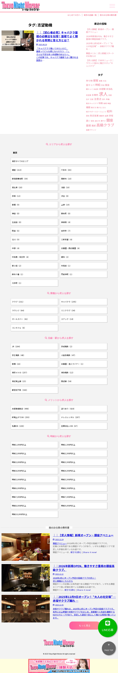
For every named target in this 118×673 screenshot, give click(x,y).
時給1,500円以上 (68, 444)
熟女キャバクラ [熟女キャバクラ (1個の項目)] (92, 103)
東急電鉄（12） (67, 372)
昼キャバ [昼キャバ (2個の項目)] (90, 85)
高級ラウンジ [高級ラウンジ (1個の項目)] (91, 130)
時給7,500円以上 (68, 497)
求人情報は (58, 581)
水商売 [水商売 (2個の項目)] (95, 95)
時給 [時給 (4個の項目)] (97, 84)
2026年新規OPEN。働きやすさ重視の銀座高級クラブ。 (100, 37)
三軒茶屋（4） (67, 239)
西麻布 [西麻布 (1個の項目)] (101, 116)
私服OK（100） (18, 426)
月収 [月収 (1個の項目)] (102, 85)
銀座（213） (17, 170)
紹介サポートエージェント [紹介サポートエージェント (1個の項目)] (96, 112)
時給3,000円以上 (19, 462)
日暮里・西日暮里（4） (71, 248)
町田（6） (16, 230)
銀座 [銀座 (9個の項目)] (109, 120)
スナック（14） (67, 319)
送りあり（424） (68, 408)
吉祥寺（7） (66, 230)
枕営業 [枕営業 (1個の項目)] (88, 95)
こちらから (68, 581)
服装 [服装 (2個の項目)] (107, 85)
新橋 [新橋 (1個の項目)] (100, 81)
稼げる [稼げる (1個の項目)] (99, 107)
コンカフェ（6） (19, 327)
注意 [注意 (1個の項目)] (91, 99)
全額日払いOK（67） (70, 426)
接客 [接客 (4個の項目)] (95, 80)
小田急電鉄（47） (68, 355)
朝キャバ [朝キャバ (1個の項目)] (89, 89)
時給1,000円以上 (19, 444)
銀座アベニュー (60, 543)
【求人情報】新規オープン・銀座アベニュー (100, 30)
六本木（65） (67, 170)
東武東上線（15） (19, 381)
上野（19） (66, 204)
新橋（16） (17, 364)
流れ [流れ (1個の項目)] (103, 99)
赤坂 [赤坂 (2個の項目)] (111, 116)
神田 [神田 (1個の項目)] (109, 103)
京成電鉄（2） (67, 346)
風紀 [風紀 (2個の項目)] (94, 126)
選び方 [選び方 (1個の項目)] (97, 121)
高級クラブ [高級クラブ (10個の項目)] (105, 125)
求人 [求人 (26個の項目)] (103, 94)
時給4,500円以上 (68, 470)
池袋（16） (66, 187)
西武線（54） (67, 381)
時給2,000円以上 (19, 453)
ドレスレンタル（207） (71, 417)
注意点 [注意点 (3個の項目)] (97, 99)
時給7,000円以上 (19, 497)
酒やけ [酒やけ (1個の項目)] (103, 121)
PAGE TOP (109, 646)
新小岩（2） (17, 265)
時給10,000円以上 (19, 514)
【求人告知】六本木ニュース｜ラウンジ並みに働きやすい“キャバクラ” (100, 63)
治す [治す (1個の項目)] (87, 99)
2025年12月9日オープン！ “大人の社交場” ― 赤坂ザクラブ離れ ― (100, 46)
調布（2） (65, 257)
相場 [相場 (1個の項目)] (105, 103)
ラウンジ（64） (18, 310)
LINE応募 (107, 625)
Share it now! (90, 552)
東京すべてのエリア (20, 161)
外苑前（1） (66, 265)
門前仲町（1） (67, 274)
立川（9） (16, 239)
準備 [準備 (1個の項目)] (107, 99)
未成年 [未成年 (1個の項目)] (95, 89)
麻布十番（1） (18, 274)
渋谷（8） (65, 196)
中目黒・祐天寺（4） (21, 257)
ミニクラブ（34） (68, 310)
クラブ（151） (18, 301)
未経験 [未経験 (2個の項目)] (102, 89)
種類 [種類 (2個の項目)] (88, 107)
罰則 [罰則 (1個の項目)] (87, 116)
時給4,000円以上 (19, 470)
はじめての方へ (74, 15)
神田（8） (16, 213)
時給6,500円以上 (68, 488)
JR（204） (16, 346)
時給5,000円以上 (19, 479)
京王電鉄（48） (18, 355)
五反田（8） (17, 222)
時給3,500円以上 (68, 462)
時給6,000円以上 (19, 488)
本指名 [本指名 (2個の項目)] (109, 89)
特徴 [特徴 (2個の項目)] (100, 103)
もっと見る (84, 625)
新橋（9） (16, 204)
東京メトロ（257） (20, 372)
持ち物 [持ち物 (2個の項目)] (89, 81)
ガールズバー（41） (20, 319)
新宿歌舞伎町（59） (20, 178)
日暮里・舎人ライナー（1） (72, 364)
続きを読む (76, 552)
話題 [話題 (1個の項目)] (106, 116)
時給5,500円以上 (68, 479)
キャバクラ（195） (69, 301)
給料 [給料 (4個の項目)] (109, 111)
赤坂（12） (17, 196)
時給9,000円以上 (68, 505)
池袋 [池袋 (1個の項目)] (110, 95)
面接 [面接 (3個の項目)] (88, 125)
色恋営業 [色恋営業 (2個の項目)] (94, 116)
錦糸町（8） (66, 213)
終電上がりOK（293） (21, 417)
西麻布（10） (67, 178)
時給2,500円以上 (68, 453)
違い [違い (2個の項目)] (88, 121)
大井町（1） (17, 283)
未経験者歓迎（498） (21, 408)
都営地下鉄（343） (20, 390)
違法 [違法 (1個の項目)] (92, 121)
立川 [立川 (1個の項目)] (104, 107)
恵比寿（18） (17, 187)
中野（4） (16, 248)
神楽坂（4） (66, 222)
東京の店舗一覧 (90, 15)
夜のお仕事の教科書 (108, 15)
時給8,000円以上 (19, 505)
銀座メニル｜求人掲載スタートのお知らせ (100, 54)
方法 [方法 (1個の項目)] (104, 81)
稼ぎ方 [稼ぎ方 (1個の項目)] (93, 107)
